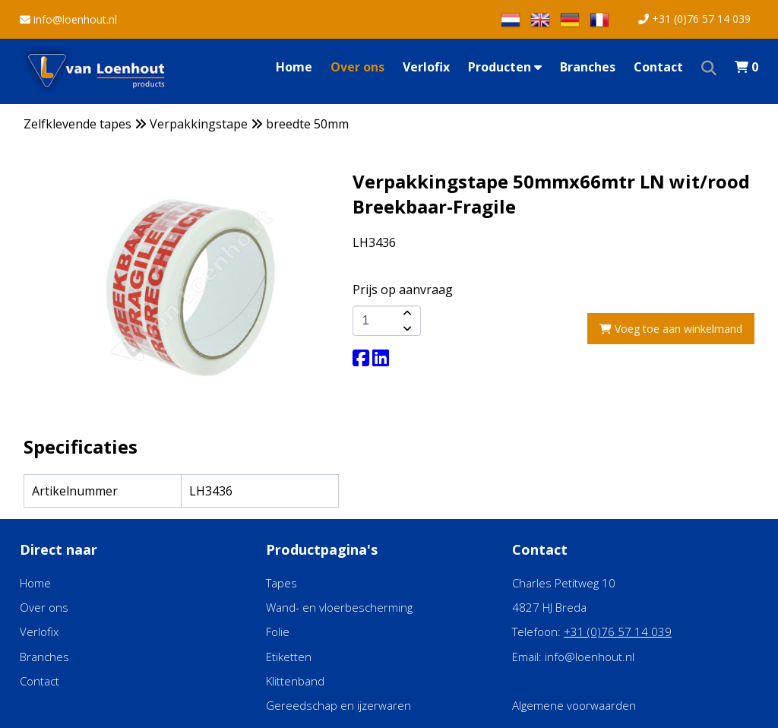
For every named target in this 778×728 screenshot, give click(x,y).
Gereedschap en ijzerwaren (338, 705)
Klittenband (295, 680)
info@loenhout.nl (68, 19)
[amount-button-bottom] (405, 328)
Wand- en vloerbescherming (339, 607)
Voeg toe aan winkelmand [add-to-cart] (670, 328)
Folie (277, 631)
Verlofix (426, 67)
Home (294, 67)
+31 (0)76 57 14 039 (694, 18)
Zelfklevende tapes (77, 124)
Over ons (357, 67)
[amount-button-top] (405, 313)
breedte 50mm (307, 124)
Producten (505, 67)
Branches (587, 67)
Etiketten (289, 656)
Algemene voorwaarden (574, 705)
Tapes (281, 582)
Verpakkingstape (199, 124)
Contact (658, 67)
